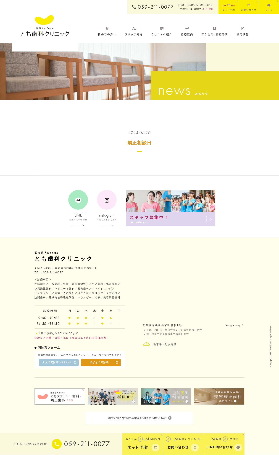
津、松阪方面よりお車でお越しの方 (167, 334)
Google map (233, 325)
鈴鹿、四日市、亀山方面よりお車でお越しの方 (174, 330)
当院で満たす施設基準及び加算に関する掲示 (139, 418)
